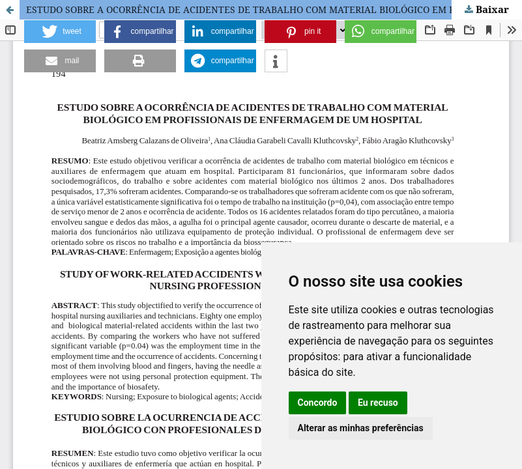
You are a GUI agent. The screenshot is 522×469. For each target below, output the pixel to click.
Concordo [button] (318, 402)
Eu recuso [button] (378, 402)
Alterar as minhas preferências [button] (361, 428)
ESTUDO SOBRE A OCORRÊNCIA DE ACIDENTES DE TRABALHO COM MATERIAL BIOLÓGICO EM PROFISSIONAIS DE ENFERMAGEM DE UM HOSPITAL (274, 9)
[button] (60, 31)
